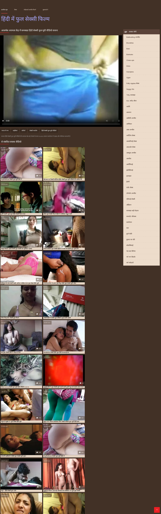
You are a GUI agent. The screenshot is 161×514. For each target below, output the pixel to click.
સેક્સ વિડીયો (141, 498)
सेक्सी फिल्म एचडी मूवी (114, 502)
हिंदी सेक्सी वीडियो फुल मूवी (128, 510)
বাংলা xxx (58, 502)
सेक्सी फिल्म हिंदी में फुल (110, 489)
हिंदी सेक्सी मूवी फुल (95, 500)
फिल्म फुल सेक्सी (19, 486)
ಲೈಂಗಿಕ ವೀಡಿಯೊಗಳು (91, 498)
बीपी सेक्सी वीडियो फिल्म (69, 496)
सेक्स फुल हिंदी (144, 487)
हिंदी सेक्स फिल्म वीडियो (97, 504)
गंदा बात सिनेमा (130, 251)
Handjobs (130, 72)
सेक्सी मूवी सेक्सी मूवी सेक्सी (33, 496)
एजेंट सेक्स (129, 188)
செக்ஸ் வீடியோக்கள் (10, 504)
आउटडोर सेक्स (130, 147)
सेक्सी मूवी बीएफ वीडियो (102, 508)
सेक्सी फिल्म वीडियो (38, 504)
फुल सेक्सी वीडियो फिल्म (18, 487)
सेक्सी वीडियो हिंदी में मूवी (66, 498)
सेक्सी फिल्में (104, 510)
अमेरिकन (129, 124)
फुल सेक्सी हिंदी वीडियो (80, 487)
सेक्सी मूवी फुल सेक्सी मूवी (61, 490)
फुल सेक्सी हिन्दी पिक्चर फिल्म (96, 487)
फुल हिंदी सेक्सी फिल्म (121, 487)
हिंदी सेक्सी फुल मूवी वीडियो (49, 131)
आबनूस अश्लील (131, 153)
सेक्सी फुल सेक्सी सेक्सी (47, 490)
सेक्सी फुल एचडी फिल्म (77, 500)
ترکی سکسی (42, 500)
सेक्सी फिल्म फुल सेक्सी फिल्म (66, 489)
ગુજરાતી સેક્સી (135, 506)
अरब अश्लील (130, 130)
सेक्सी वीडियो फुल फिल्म (88, 490)
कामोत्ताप (129, 222)
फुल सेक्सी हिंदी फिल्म (56, 487)
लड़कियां (15, 131)
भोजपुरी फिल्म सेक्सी (77, 510)
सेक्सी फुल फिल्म (122, 489)
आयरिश (128, 159)
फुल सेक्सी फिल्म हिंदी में (117, 486)
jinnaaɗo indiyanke (22, 498)
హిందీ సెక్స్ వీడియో (8, 508)
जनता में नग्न (5, 131)
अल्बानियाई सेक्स (131, 141)
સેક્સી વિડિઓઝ (29, 500)
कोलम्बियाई (129, 246)
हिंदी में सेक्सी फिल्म (96, 502)
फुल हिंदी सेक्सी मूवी (134, 487)
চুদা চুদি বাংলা (7, 498)
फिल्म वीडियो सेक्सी (145, 504)
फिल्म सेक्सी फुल (30, 486)
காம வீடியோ (20, 510)
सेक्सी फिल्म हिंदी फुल (96, 489)
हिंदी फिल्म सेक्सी (130, 504)
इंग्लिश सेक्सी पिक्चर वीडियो (89, 496)
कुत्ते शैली (129, 234)
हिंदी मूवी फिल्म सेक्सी (134, 508)
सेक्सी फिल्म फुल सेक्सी (51, 489)
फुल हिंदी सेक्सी (110, 487)
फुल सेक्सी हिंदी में (68, 487)
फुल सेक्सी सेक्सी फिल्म (33, 487)
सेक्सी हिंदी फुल (143, 490)
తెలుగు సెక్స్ (25, 504)
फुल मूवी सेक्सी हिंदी (69, 486)
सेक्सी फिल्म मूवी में (41, 508)
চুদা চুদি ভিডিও (51, 496)
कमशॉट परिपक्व (131, 217)
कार (127, 228)
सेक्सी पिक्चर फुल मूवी (11, 489)
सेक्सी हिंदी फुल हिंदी (12, 492)
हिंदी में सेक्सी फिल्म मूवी (70, 506)
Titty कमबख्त (130, 95)
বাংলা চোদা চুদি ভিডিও (129, 496)
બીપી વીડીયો (52, 504)
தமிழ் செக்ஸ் (61, 510)
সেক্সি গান (105, 498)
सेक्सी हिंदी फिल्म (110, 500)
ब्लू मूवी (4, 496)
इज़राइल (128, 176)
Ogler (128, 78)
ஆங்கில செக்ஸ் (15, 496)
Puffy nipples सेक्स (132, 84)
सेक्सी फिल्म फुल (39, 489)
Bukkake (129, 55)
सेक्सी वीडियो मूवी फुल (131, 490)
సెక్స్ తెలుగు (37, 498)
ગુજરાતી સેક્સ (33, 510)
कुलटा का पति (130, 240)
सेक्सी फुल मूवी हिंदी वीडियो (22, 490)
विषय (15, 9)
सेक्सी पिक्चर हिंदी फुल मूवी (26, 489)
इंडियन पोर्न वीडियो (125, 500)
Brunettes (129, 43)
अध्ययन (128, 113)
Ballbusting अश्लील (133, 37)
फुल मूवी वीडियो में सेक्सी (42, 486)
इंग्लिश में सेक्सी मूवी (75, 508)
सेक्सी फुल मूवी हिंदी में (7, 490)
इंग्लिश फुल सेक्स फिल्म (7, 486)
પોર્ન (126, 506)
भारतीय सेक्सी (69, 502)
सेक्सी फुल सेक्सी (35, 490)
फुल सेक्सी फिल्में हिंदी (131, 486)
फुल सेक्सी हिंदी (44, 487)
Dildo (128, 66)
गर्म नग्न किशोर (130, 257)
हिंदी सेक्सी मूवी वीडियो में (11, 500)
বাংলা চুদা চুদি (154, 498)
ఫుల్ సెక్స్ (20, 506)
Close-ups (130, 60)
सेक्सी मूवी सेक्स (81, 502)
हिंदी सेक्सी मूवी (118, 508)
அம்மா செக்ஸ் (92, 510)
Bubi (128, 49)
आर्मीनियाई (129, 165)
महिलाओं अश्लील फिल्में (30, 9)
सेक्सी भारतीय (33, 131)
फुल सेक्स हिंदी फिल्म (92, 486)
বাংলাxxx (137, 500)
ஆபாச (114, 510)
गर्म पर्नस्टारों (129, 263)
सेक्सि (19, 502)
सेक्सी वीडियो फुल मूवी (102, 490)
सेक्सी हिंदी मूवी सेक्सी (109, 496)
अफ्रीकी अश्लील (131, 118)
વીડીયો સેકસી (129, 498)
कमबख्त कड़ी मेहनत (132, 211)
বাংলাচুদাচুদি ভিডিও (148, 496)
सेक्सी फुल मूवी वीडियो (148, 489)
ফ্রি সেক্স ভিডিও (49, 498)
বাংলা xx (88, 508)
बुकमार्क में (45, 9)
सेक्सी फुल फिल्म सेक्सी (135, 489)
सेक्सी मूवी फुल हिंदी (75, 490)
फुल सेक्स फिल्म (80, 486)
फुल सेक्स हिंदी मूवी (104, 486)
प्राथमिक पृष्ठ (4, 9)
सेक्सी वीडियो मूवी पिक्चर (58, 500)
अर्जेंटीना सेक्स (130, 136)
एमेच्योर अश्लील (131, 193)
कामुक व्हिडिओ (116, 498)
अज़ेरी (128, 107)
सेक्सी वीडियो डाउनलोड (58, 508)
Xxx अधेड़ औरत (131, 101)
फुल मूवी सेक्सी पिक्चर (56, 486)
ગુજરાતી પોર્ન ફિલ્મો (115, 506)
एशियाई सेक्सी (130, 199)
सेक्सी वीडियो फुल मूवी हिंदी (117, 490)
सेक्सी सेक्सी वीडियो (115, 504)
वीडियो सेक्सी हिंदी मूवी (97, 506)
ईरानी (127, 182)
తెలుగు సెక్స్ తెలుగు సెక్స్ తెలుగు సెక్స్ (38, 502)
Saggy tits (130, 89)
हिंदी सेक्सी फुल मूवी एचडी (35, 506)
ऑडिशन (128, 205)
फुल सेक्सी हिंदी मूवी (150, 506)
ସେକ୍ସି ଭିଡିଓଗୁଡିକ (53, 506)
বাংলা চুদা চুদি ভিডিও (149, 502)
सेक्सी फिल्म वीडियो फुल (82, 489)
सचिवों (23, 131)
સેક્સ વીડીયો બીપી (131, 502)
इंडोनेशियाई (129, 170)
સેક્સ (79, 498)
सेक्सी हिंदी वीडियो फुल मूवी (26, 492)
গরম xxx (84, 506)
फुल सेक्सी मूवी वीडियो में (145, 486)
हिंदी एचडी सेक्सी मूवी (67, 504)
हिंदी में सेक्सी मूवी (48, 510)
